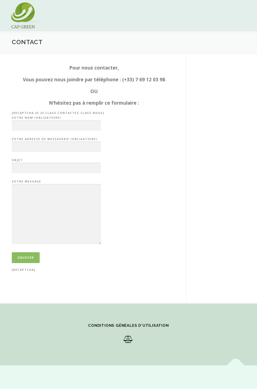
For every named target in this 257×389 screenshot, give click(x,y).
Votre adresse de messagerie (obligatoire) (56, 143)
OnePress (114, 377)
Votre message (56, 212)
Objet (56, 164)
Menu (245, 9)
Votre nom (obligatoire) (56, 122)
